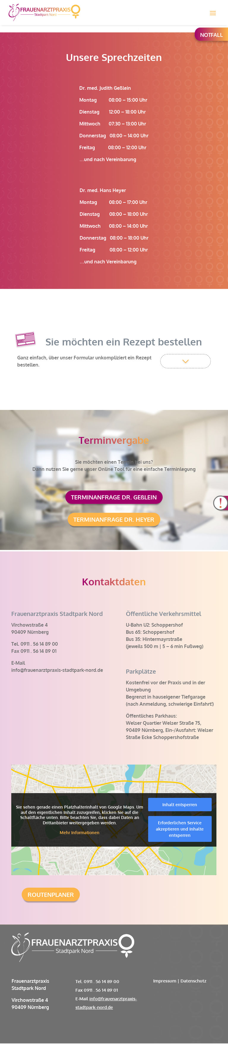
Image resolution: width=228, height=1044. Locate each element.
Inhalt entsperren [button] (180, 805)
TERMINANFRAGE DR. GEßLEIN (114, 497)
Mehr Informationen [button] (80, 833)
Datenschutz (193, 981)
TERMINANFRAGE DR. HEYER (113, 520)
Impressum (164, 981)
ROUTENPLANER (51, 895)
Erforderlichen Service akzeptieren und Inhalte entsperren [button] (180, 829)
